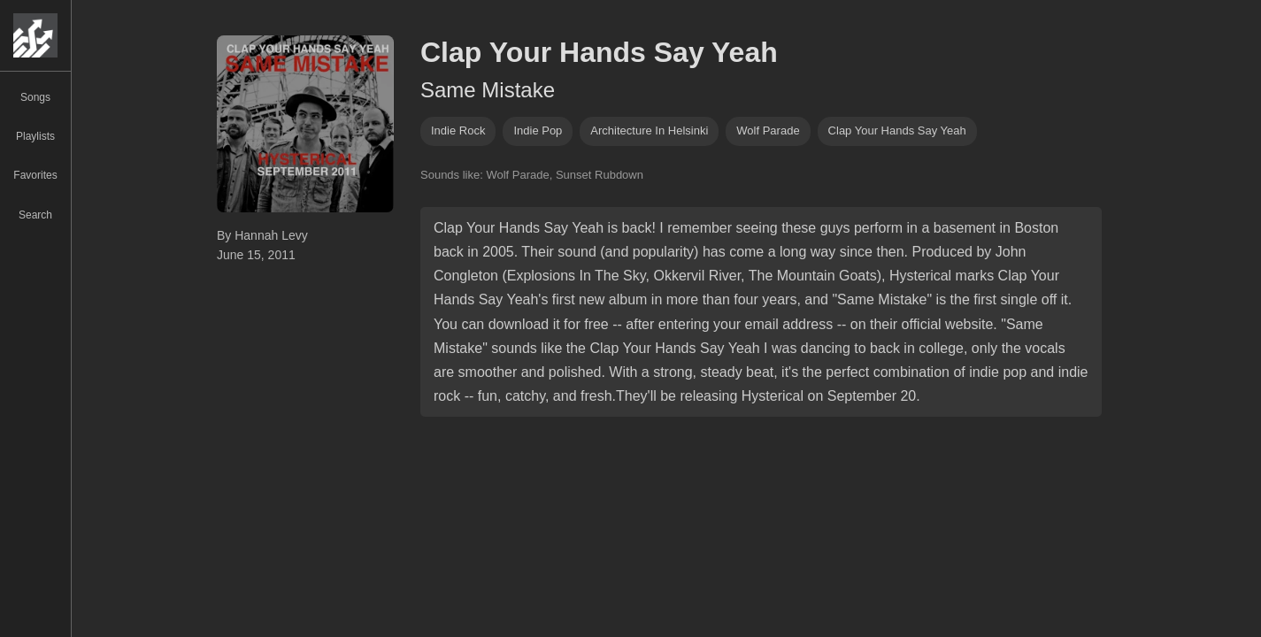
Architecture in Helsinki (649, 130)
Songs (35, 97)
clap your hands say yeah (897, 130)
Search (35, 215)
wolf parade (767, 130)
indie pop (537, 130)
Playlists (35, 136)
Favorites (35, 175)
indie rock (458, 130)
